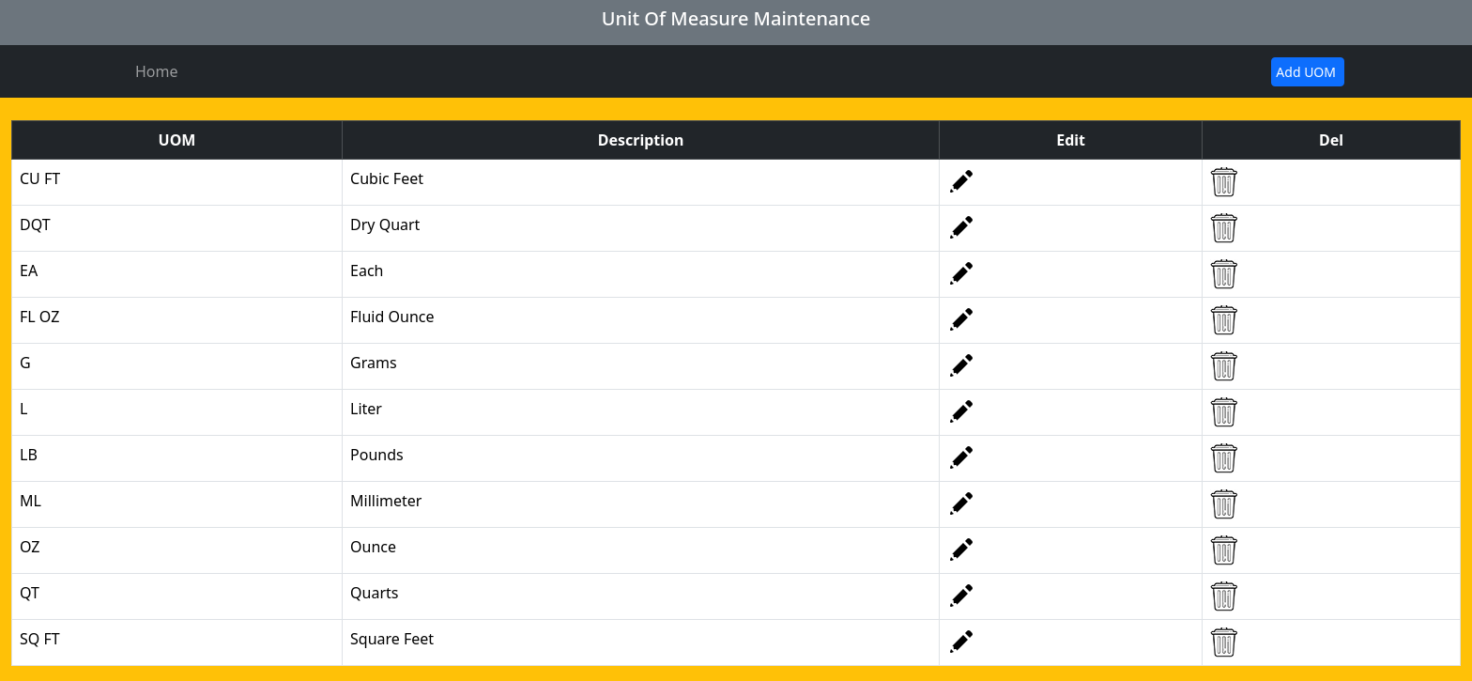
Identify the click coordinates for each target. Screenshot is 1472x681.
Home (156, 71)
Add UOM (1306, 72)
